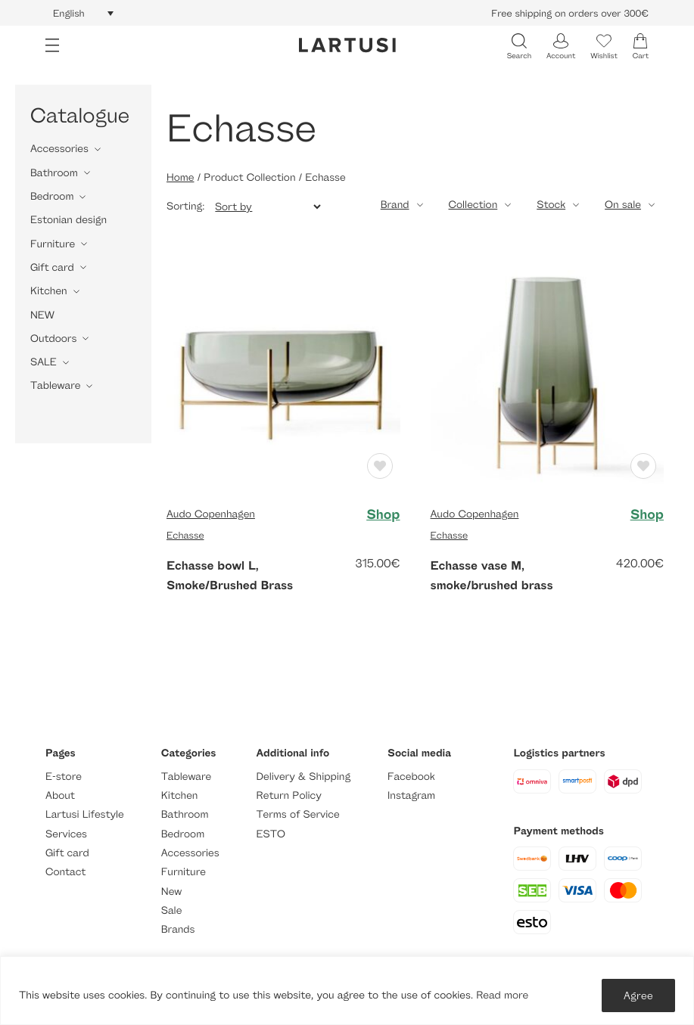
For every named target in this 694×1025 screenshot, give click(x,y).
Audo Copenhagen (210, 514)
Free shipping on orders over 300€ (570, 13)
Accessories (59, 148)
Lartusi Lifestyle (84, 814)
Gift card (52, 267)
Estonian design (68, 219)
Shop (383, 514)
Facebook (411, 776)
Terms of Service (298, 814)
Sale (171, 910)
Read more (502, 995)
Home (180, 177)
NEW (42, 315)
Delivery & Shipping (303, 776)
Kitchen (48, 290)
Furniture (52, 244)
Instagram (411, 795)
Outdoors (53, 338)
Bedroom (51, 196)
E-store (63, 776)
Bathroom (54, 172)
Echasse (185, 535)
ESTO (271, 834)
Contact (65, 871)
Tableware (55, 385)
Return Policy (289, 795)
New (171, 891)
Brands (178, 929)
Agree (638, 995)
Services (66, 834)
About (60, 795)
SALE (43, 362)
